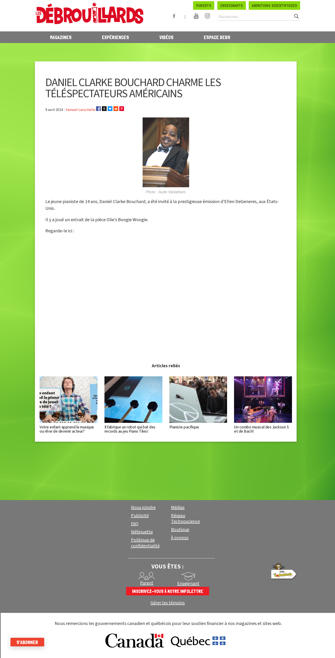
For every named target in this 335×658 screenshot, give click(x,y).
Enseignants (231, 5)
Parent (146, 583)
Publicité (140, 515)
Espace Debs (217, 37)
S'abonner (28, 642)
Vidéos (166, 37)
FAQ (134, 524)
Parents (203, 5)
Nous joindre (143, 507)
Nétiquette (142, 532)
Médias (177, 507)
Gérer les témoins (168, 603)
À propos (179, 537)
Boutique (180, 529)
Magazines (61, 37)
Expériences (115, 37)
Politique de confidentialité (145, 543)
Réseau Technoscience (185, 518)
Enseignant (188, 583)
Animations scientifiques (274, 5)
